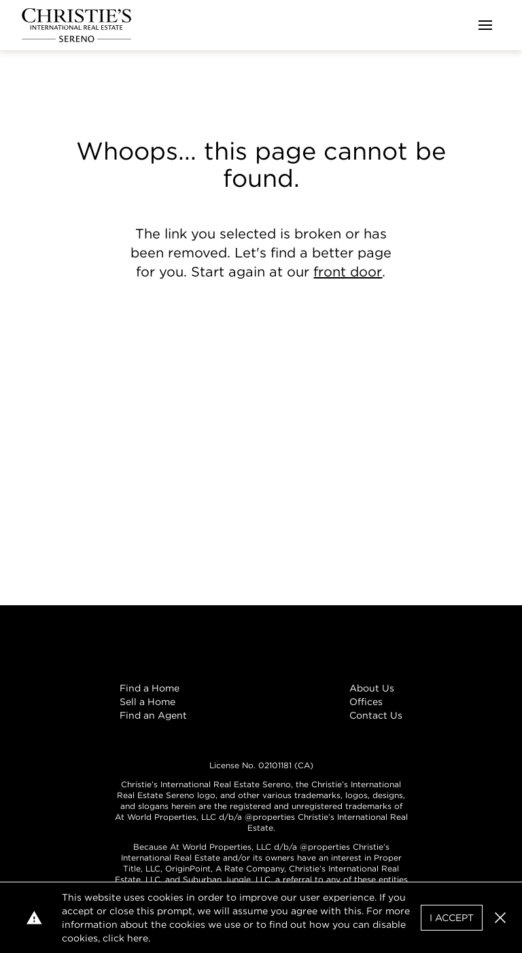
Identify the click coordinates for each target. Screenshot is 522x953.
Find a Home (149, 688)
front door (347, 272)
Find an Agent (153, 715)
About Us (371, 688)
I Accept (452, 917)
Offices (366, 701)
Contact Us (375, 715)
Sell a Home (147, 701)
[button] (500, 917)
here (137, 938)
